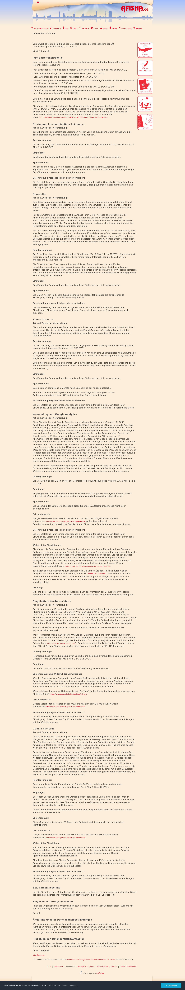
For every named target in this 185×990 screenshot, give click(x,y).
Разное (139, 28)
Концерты (57, 28)
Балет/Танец (126, 28)
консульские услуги (86, 967)
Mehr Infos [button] (73, 986)
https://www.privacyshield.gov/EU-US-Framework (65, 521)
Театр (75, 28)
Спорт (96, 28)
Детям (114, 28)
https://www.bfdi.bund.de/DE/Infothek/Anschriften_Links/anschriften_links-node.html (73, 117)
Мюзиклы (85, 28)
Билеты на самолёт (128, 967)
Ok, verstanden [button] (171, 985)
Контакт (114, 967)
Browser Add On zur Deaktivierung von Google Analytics (87, 566)
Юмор (105, 28)
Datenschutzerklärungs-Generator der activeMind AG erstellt (90, 960)
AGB (49, 967)
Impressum (58, 967)
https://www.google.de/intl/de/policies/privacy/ (68, 694)
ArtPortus (100, 973)
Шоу (67, 28)
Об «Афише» (102, 967)
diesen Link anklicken (96, 574)
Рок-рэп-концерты (41, 28)
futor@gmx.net (39, 955)
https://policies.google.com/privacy (61, 643)
